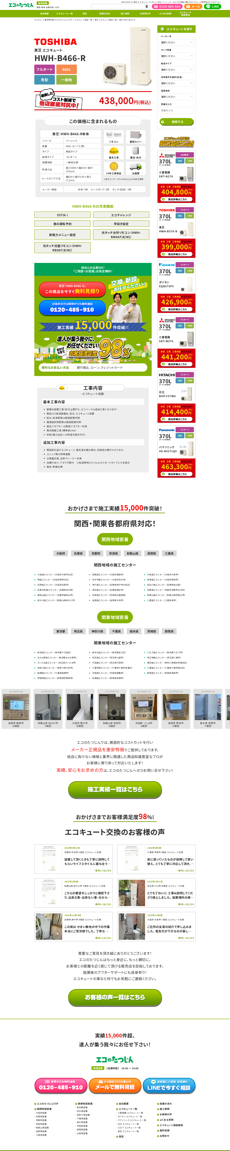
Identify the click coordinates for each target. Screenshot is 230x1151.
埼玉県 (78, 626)
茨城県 (151, 626)
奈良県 (113, 548)
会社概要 (44, 13)
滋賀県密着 (41, 1126)
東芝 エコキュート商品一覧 (106, 19)
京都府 (96, 548)
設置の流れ (104, 13)
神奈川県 (97, 626)
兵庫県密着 (41, 1111)
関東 (43, 7)
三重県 (169, 548)
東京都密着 (82, 1102)
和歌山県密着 (42, 1122)
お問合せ (164, 1130)
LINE (212, 6)
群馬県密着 (82, 1124)
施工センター (111, 179)
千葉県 (116, 626)
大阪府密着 (41, 1107)
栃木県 (134, 626)
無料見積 (165, 1125)
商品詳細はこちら (177, 194)
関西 (38, 7)
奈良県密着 (41, 1118)
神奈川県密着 (83, 1109)
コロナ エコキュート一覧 (129, 1122)
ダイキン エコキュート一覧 (130, 1111)
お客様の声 (145, 13)
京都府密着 (41, 1115)
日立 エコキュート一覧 (128, 1118)
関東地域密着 (115, 612)
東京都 (60, 626)
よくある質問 (165, 13)
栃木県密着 (82, 1117)
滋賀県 (151, 548)
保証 (85, 13)
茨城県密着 (82, 1120)
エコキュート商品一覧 (83, 19)
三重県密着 (41, 1129)
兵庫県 (78, 548)
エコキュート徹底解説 (185, 13)
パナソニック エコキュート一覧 (132, 1115)
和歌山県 (132, 548)
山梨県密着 (82, 1128)
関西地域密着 (115, 534)
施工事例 (125, 13)
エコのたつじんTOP (47, 1098)
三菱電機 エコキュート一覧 (130, 1107)
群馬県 (169, 626)
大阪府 (60, 548)
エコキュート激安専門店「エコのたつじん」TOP (53, 19)
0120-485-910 (167, 6)
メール (193, 6)
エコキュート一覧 (64, 13)
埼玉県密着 (82, 1105)
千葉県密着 (82, 1113)
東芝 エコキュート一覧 (128, 1126)
